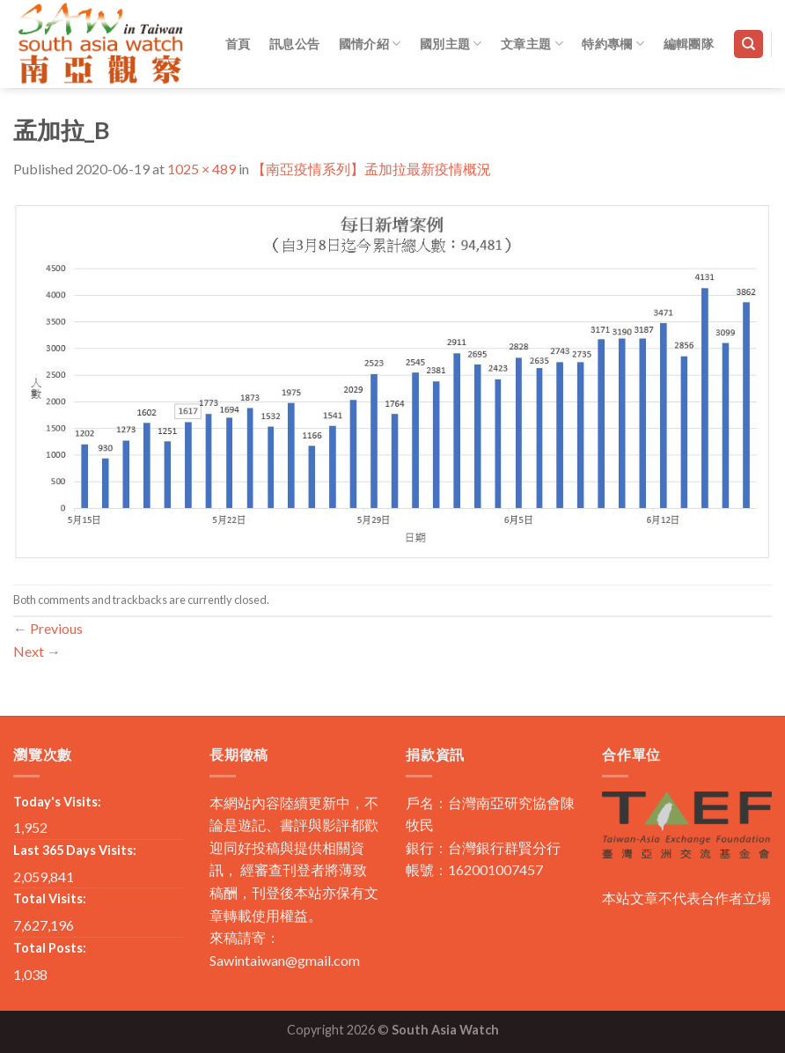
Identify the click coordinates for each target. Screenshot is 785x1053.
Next (37, 651)
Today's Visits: (57, 801)
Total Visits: (49, 898)
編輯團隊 (689, 43)
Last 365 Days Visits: (74, 850)
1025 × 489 (201, 168)
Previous (48, 628)
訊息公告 (294, 43)
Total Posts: (49, 947)
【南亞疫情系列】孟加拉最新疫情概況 (371, 168)
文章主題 (532, 43)
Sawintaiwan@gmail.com (284, 960)
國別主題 (451, 43)
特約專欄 (613, 43)
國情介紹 (370, 43)
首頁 (238, 43)
